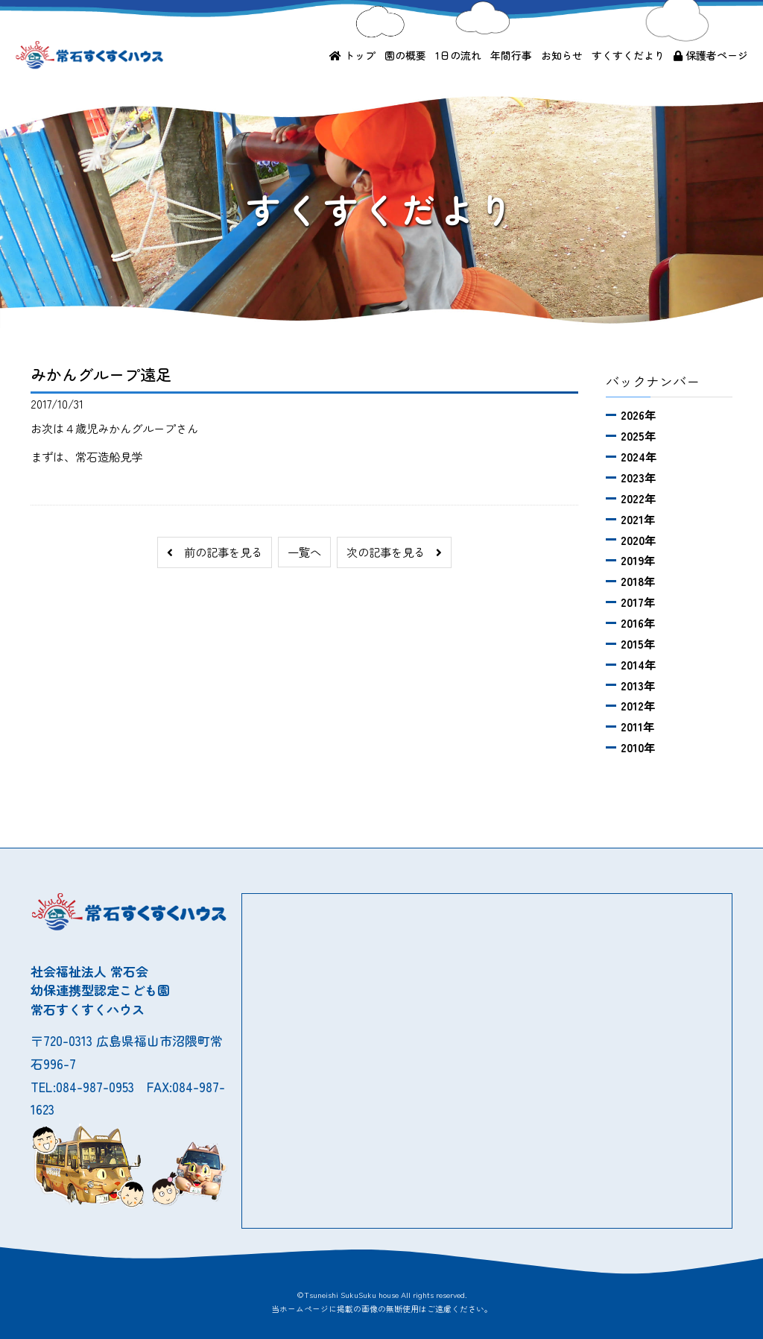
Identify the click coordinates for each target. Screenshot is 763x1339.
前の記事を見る (214, 552)
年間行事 (511, 55)
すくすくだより (628, 55)
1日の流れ (458, 55)
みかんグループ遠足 (101, 374)
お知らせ (562, 55)
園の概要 (405, 55)
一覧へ (304, 552)
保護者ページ (711, 55)
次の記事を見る (394, 552)
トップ (352, 55)
